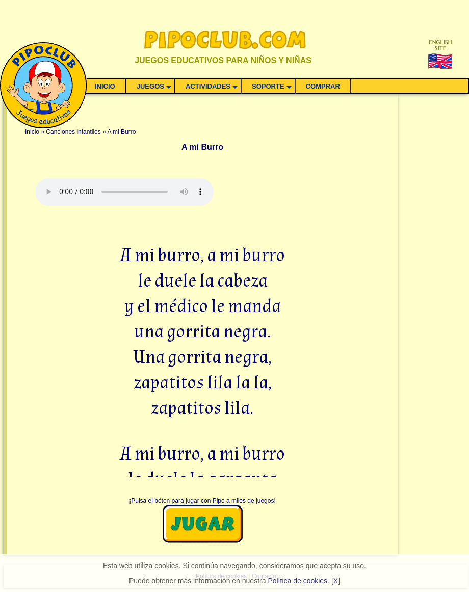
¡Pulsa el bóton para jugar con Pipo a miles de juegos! (202, 500)
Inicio (32, 131)
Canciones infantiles (73, 131)
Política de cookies (297, 581)
